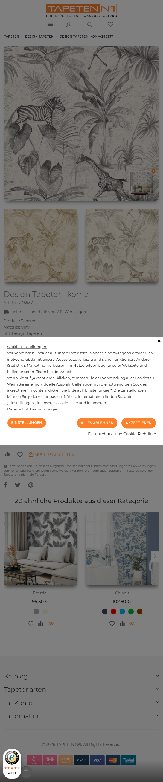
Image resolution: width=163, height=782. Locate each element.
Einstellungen (26, 423)
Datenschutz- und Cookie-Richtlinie (122, 434)
